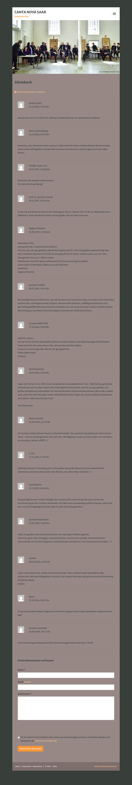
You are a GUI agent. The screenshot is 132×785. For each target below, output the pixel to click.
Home (17, 766)
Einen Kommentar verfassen (31, 92)
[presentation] (39, 727)
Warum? (27, 682)
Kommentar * (24, 694)
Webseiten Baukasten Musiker (105, 766)
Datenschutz (38, 766)
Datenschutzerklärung (46, 741)
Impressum (26, 766)
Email (24, 682)
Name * (21, 670)
